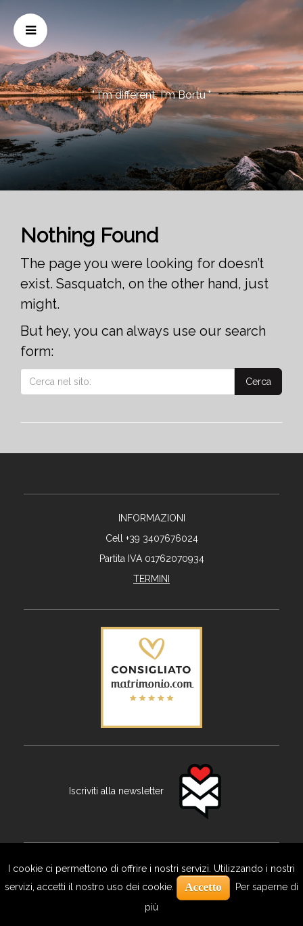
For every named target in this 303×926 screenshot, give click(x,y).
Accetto (203, 887)
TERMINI (151, 578)
